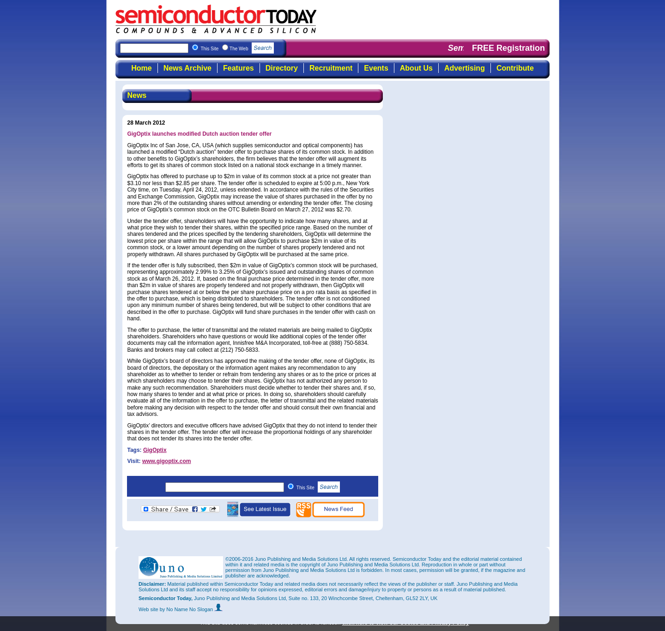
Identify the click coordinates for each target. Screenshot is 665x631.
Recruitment (330, 68)
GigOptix (155, 450)
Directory (282, 68)
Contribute (515, 68)
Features (238, 68)
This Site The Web (237, 48)
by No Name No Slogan (191, 609)
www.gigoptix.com (166, 461)
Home (141, 68)
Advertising (464, 68)
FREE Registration (508, 48)
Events (376, 68)
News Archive (187, 68)
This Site (318, 487)
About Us (416, 68)
